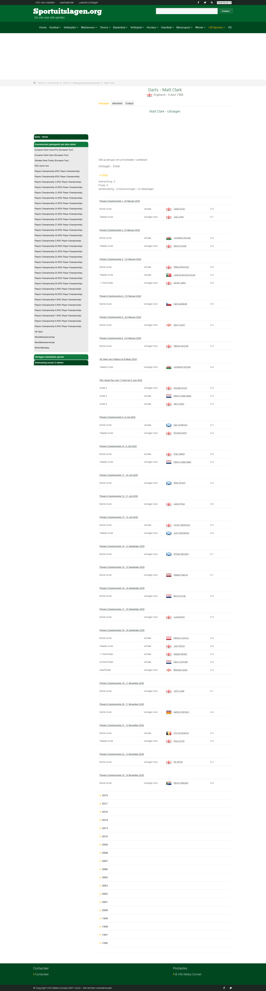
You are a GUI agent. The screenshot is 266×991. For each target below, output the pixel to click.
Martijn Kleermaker (178, 395)
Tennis (104, 27)
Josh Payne (175, 645)
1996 (105, 943)
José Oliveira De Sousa (180, 274)
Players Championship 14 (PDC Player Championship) (58, 209)
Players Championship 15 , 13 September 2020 (122, 567)
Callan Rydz (175, 208)
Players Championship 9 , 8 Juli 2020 (117, 417)
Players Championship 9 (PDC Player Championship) (58, 326)
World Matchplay (42, 348)
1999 (105, 918)
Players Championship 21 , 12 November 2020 (122, 725)
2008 (105, 852)
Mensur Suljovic (177, 637)
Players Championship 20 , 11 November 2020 (122, 704)
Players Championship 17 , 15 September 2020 (122, 609)
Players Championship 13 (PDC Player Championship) (58, 203)
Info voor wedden (45, 2)
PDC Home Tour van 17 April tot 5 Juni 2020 (121, 380)
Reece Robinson (177, 266)
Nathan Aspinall (177, 345)
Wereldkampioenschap (45, 337)
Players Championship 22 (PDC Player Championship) (58, 257)
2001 (105, 902)
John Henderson (177, 532)
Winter (199, 27)
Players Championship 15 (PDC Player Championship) (58, 214)
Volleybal (136, 27)
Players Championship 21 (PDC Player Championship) (58, 251)
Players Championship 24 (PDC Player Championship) (58, 267)
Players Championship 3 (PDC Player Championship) (58, 289)
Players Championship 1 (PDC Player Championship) (58, 182)
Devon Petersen (177, 782)
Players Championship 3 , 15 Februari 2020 (120, 259)
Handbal (166, 27)
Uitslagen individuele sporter (86, 82)
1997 (105, 934)
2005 (105, 877)
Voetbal (54, 27)
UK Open (39, 332)
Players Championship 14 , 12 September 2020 (122, 546)
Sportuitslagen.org (46, 11)
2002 (105, 893)
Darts (66, 82)
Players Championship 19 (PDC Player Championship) (58, 235)
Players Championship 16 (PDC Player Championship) (58, 219)
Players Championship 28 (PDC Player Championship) (58, 278)
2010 (105, 836)
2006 (105, 869)
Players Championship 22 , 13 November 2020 (122, 754)
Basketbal (119, 27)
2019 (105, 795)
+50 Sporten (215, 27)
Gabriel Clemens (177, 711)
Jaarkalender (66, 2)
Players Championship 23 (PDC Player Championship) (58, 262)
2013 (105, 828)
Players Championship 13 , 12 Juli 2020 (119, 517)
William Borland (177, 553)
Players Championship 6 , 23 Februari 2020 (120, 338)
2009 (105, 844)
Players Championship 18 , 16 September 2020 (122, 630)
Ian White (174, 761)
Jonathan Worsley (178, 237)
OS (230, 27)
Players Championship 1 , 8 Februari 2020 (120, 201)
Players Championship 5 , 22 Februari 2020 (120, 317)
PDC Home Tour (42, 166)
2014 (105, 820)
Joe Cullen (175, 216)
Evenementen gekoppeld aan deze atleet (61, 144)
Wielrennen (88, 27)
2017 (105, 803)
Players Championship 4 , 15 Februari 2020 (120, 296)
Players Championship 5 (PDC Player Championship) (58, 305)
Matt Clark (109, 82)
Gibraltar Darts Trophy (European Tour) (52, 160)
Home (43, 27)
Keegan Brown (176, 653)
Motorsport (183, 27)
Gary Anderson (177, 424)
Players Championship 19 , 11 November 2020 (122, 683)
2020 (105, 175)
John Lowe (175, 690)
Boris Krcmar (176, 595)
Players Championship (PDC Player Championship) (57, 171)
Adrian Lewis (176, 282)
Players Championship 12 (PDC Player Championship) (58, 198)
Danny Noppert (177, 661)
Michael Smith (176, 387)
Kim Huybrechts (177, 732)
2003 (105, 885)
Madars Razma (177, 574)
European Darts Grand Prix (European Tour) (54, 150)
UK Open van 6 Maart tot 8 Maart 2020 (118, 359)
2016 (105, 811)
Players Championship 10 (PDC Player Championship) (58, 187)
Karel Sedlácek (176, 303)
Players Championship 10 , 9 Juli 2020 (118, 446)
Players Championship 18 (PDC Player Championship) (58, 230)
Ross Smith (175, 740)
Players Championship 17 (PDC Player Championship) (58, 225)
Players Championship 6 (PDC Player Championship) (58, 310)
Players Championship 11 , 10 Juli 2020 (119, 475)
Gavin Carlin (175, 324)
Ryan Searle (175, 453)
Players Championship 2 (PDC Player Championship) (58, 241)
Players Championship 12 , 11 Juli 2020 (119, 496)
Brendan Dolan (177, 669)
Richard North (176, 432)
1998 (105, 926)
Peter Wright (175, 482)
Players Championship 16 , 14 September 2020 (122, 588)
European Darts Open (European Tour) (52, 155)
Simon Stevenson (178, 524)
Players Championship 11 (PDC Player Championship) (58, 192)
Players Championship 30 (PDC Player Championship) (58, 294)
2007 (105, 861)
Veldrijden (70, 27)
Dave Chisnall (176, 245)
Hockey (151, 27)
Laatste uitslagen (88, 2)
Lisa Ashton (175, 616)
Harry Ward (175, 403)
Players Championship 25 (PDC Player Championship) (58, 273)
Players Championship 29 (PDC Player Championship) (58, 283)
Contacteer (42, 974)
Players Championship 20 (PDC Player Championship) (58, 246)
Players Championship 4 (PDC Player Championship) (58, 299)
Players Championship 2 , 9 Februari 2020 (120, 230)
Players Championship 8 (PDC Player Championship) (58, 321)
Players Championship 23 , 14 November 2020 (122, 775)
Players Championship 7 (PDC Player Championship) (58, 316)
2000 (105, 910)
